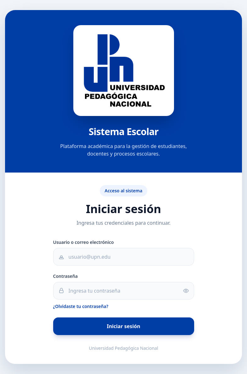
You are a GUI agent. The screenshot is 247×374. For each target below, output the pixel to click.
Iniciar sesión (123, 326)
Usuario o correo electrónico (83, 242)
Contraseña (65, 276)
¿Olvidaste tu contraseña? (81, 306)
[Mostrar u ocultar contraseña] (188, 291)
